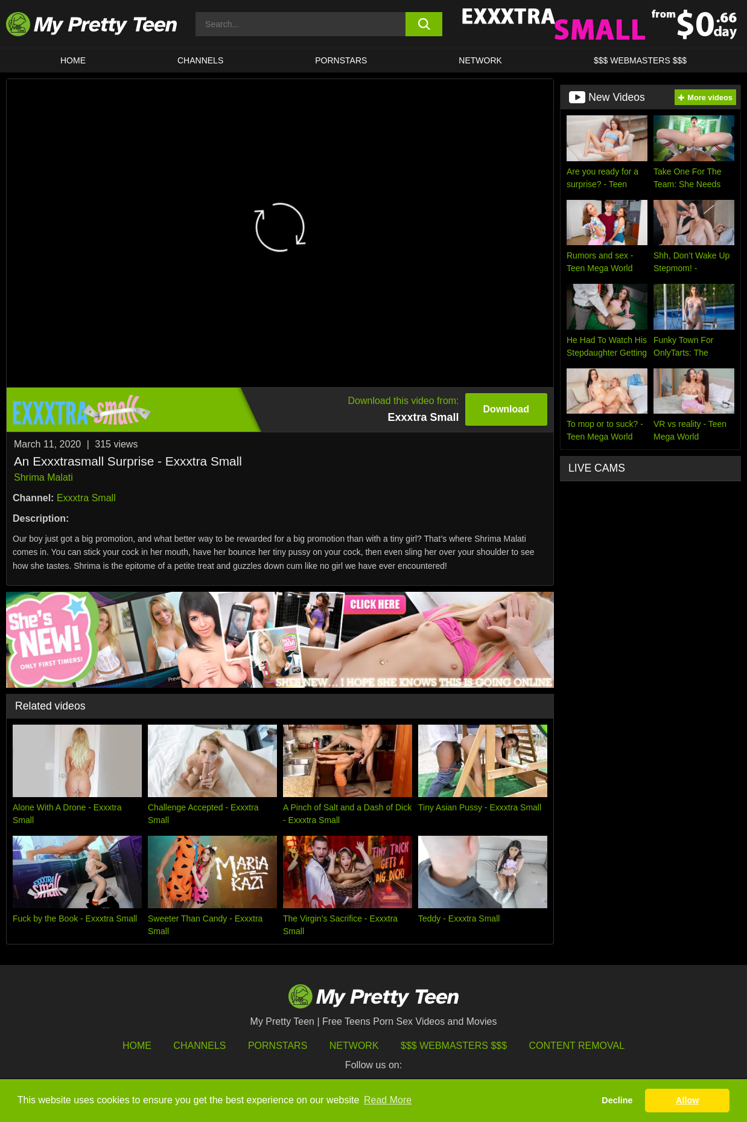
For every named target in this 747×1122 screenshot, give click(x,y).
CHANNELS (200, 60)
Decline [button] (617, 1100)
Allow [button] (687, 1100)
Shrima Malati (43, 477)
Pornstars (341, 60)
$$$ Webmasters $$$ (454, 1045)
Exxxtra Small (86, 498)
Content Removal (577, 1045)
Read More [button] (388, 1100)
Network (480, 60)
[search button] (423, 24)
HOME (73, 60)
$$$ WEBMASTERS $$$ (640, 60)
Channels (199, 1045)
